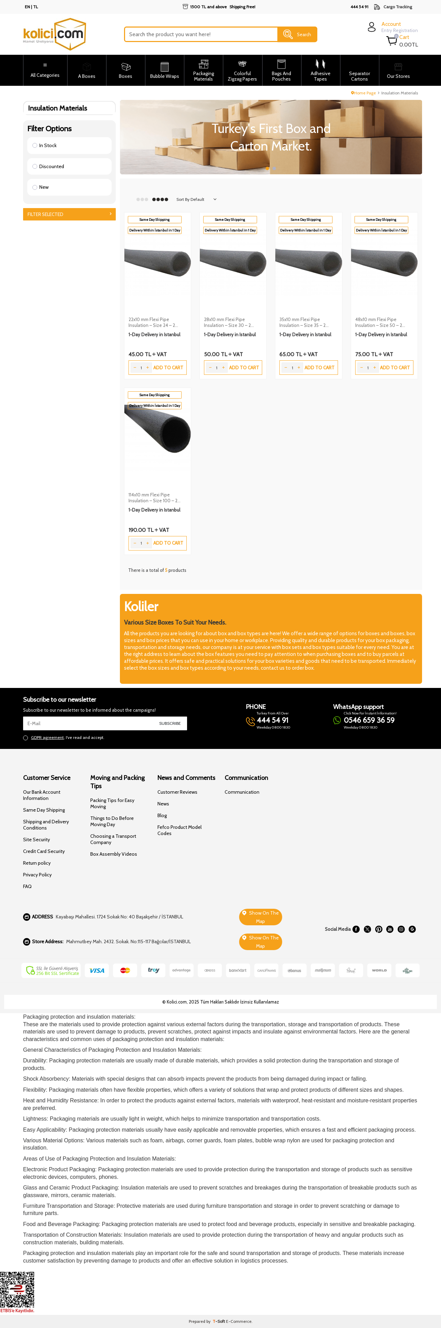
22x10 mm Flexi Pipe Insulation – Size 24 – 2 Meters (152, 322)
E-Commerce (239, 1321)
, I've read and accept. (63, 737)
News (163, 804)
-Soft (219, 1321)
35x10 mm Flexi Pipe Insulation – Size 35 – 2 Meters (302, 322)
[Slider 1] (271, 137)
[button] (267, 168)
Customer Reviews (177, 792)
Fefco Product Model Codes (179, 830)
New (40, 187)
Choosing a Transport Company (113, 839)
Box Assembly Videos (113, 854)
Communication (242, 792)
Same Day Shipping (44, 810)
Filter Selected (69, 214)
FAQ (27, 886)
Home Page (363, 92)
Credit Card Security (44, 851)
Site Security (36, 839)
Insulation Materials (57, 108)
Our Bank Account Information (41, 795)
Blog (162, 815)
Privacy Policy (37, 875)
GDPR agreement (47, 737)
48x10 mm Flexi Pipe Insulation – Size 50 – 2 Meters (378, 322)
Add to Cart (168, 367)
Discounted (48, 166)
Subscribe (170, 723)
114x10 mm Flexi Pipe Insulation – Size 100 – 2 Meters (153, 498)
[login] (392, 27)
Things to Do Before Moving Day (112, 821)
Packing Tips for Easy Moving (112, 803)
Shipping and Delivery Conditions (46, 825)
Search (297, 34)
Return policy (37, 863)
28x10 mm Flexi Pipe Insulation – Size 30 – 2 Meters (227, 322)
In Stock (44, 145)
